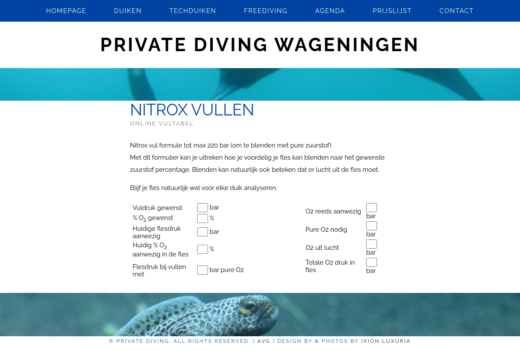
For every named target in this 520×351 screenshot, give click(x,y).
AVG (263, 341)
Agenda (330, 10)
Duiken (128, 10)
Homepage (66, 10)
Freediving (266, 10)
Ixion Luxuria (386, 341)
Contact (456, 10)
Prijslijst (392, 10)
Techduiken (192, 10)
